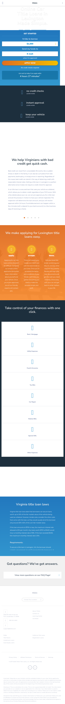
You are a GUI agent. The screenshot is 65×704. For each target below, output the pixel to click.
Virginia (27, 29)
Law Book (35, 615)
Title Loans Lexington (38, 29)
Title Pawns (7, 634)
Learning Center (37, 612)
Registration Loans (38, 634)
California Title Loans (38, 631)
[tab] (24, 214)
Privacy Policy (13, 654)
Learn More (30, 90)
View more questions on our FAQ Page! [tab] (32, 571)
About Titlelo (36, 607)
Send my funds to (30, 49)
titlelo (34, 3)
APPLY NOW (30, 63)
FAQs (5, 631)
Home (21, 29)
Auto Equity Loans (9, 639)
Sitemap (50, 654)
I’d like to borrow (30, 39)
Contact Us (35, 610)
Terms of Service (40, 654)
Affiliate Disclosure (26, 654)
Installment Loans (9, 636)
